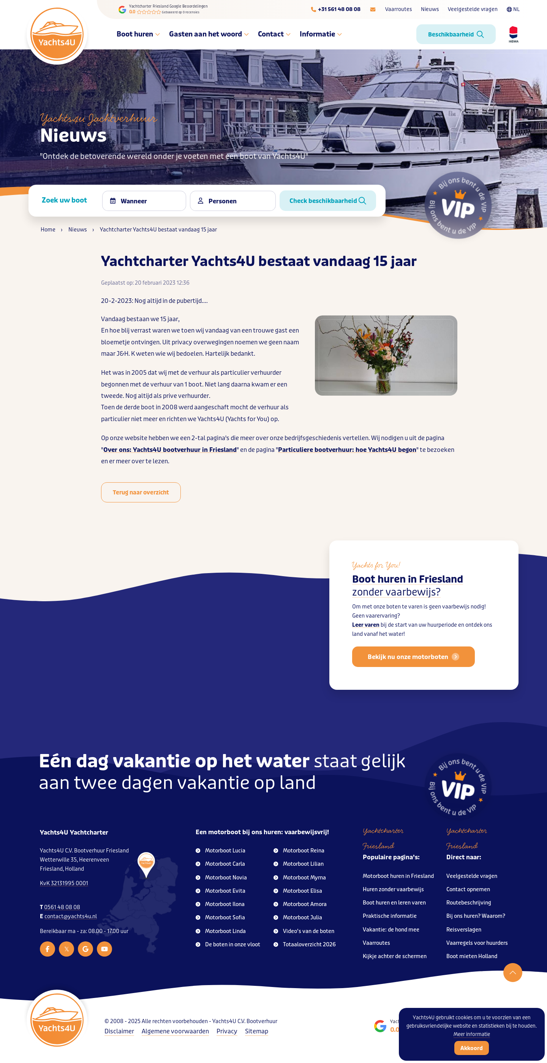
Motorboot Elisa (298, 891)
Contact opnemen (468, 889)
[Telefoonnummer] (335, 9)
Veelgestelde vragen (473, 9)
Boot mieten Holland (471, 956)
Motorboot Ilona (220, 904)
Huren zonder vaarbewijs (393, 889)
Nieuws (430, 9)
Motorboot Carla (220, 864)
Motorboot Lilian (299, 864)
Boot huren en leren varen (394, 902)
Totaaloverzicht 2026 (305, 944)
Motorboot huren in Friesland (398, 876)
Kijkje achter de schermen (395, 956)
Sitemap (256, 1031)
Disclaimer (119, 1031)
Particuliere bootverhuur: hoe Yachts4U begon (347, 450)
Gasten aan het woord (209, 34)
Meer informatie (472, 1034)
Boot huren (138, 34)
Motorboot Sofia (220, 917)
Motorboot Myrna (300, 877)
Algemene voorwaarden (175, 1031)
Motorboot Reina (299, 850)
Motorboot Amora (300, 904)
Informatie (321, 34)
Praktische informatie (390, 916)
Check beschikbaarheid (327, 201)
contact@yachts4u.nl (70, 916)
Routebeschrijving (468, 902)
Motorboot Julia (298, 917)
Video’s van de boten (304, 931)
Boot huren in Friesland (407, 591)
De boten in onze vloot (228, 944)
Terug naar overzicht (141, 492)
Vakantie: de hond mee (391, 929)
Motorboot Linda (221, 931)
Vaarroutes (398, 9)
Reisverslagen (463, 929)
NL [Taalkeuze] (513, 9)
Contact (274, 34)
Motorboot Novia (221, 877)
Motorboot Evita (220, 891)
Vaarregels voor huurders (477, 943)
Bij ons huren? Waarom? (475, 916)
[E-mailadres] (373, 9)
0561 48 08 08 (62, 907)
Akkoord (471, 1048)
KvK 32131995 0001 (64, 883)
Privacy (227, 1031)
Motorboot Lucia (220, 850)
